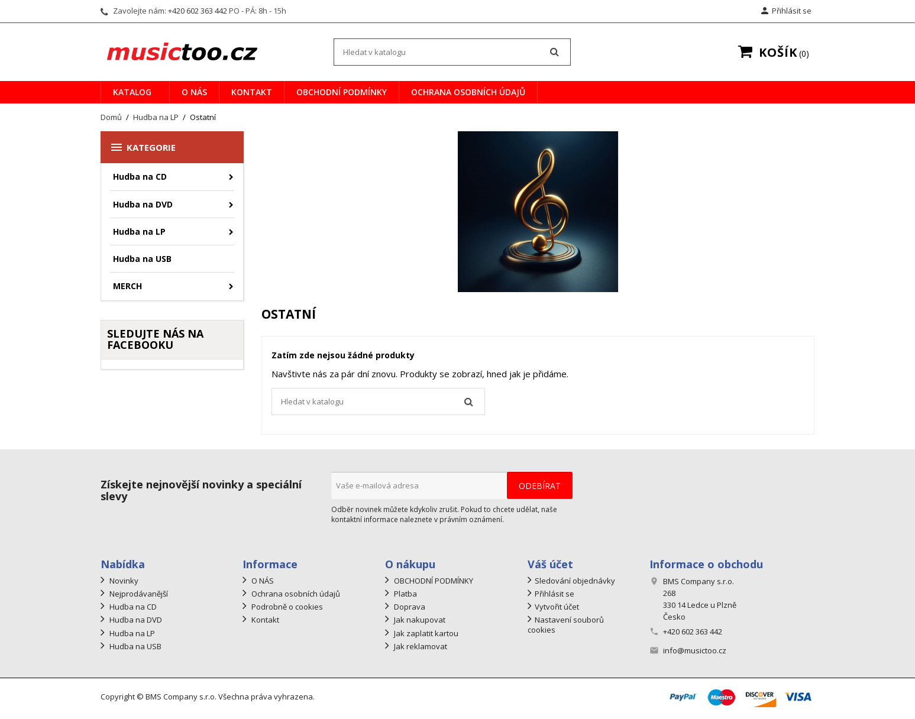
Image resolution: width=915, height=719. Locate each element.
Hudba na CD (140, 176)
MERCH (127, 286)
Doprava (408, 606)
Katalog (132, 92)
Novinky (123, 580)
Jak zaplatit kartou (425, 633)
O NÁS (194, 92)
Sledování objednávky (575, 580)
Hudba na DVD (143, 204)
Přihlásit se (554, 593)
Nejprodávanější (138, 593)
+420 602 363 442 (197, 10)
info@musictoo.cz (694, 650)
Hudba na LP (139, 231)
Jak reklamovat (419, 646)
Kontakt (251, 92)
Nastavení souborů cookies (566, 624)
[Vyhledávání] (452, 52)
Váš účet (550, 564)
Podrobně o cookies (286, 606)
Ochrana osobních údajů (468, 92)
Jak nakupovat (418, 619)
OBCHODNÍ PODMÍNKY (341, 92)
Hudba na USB (142, 258)
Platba (404, 593)
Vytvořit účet (557, 606)
